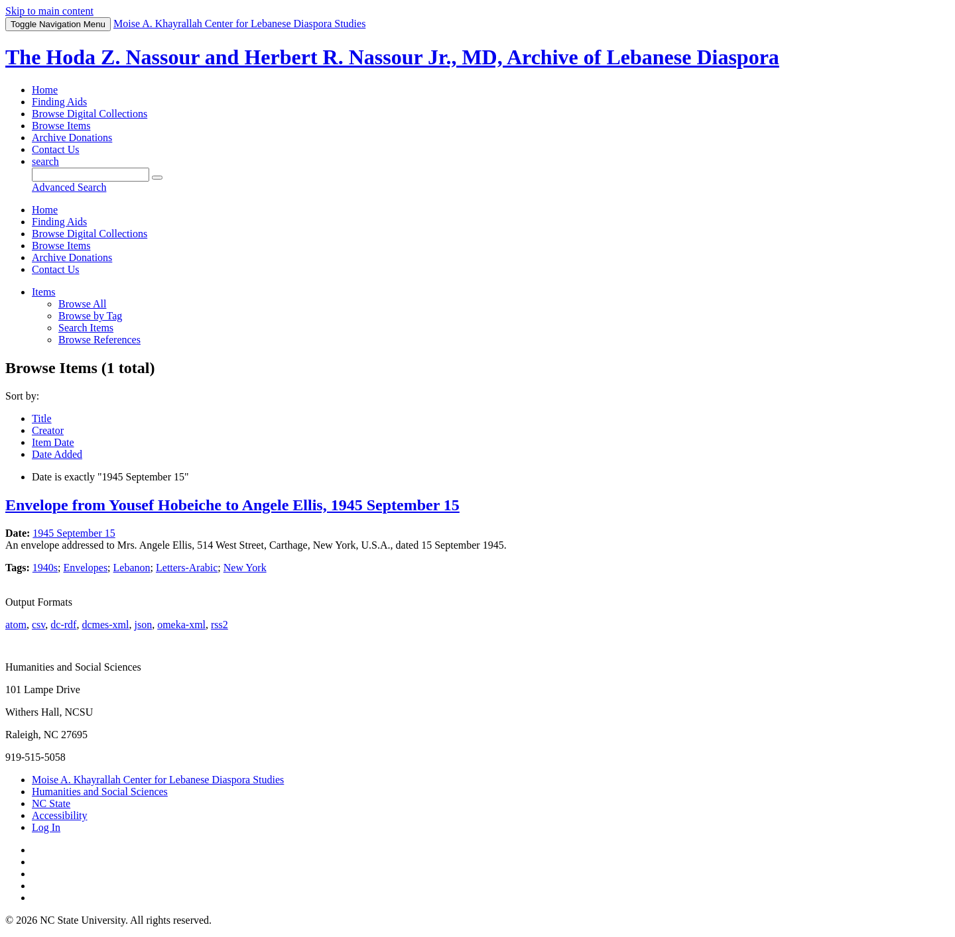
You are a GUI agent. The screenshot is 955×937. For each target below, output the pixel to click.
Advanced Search (69, 187)
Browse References (99, 339)
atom (16, 624)
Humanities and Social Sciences (100, 791)
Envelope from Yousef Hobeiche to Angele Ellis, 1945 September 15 (232, 505)
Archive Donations (72, 137)
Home (45, 89)
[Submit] (157, 178)
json (143, 624)
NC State (51, 803)
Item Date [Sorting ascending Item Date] (53, 442)
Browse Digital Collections (89, 113)
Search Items (85, 327)
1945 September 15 (73, 533)
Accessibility (60, 815)
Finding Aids (59, 101)
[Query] (90, 175)
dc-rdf (63, 624)
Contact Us (56, 149)
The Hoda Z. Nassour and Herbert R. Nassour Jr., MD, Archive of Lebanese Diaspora (392, 57)
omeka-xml (181, 624)
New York (245, 567)
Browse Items (61, 125)
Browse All (82, 303)
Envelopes (85, 567)
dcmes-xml (105, 624)
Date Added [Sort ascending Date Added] (57, 454)
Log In (46, 827)
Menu (58, 24)
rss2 (219, 624)
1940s (45, 567)
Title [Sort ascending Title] (42, 418)
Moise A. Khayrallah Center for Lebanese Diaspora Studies (158, 779)
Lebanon (132, 567)
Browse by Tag (90, 315)
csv (38, 624)
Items (44, 292)
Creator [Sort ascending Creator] (48, 430)
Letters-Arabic (187, 567)
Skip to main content (49, 11)
